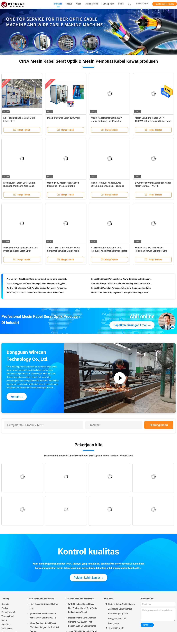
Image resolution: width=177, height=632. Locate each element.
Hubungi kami (159, 425)
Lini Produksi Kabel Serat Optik (80, 599)
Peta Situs (6, 624)
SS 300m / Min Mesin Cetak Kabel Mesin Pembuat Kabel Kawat (35, 293)
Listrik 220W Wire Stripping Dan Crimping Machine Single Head (119, 293)
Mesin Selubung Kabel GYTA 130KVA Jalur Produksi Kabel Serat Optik (153, 121)
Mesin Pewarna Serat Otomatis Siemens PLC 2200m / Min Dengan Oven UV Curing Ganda (82, 622)
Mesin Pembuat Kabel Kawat (41, 599)
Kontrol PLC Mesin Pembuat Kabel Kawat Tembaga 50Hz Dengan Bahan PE (121, 279)
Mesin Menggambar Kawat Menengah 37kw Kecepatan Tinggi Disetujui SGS (37, 284)
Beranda (5, 604)
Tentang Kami (7, 616)
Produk (4, 608)
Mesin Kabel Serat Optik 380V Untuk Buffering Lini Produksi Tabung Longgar (106, 121)
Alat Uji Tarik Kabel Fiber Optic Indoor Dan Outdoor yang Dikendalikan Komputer (37, 279)
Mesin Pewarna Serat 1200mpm (63, 118)
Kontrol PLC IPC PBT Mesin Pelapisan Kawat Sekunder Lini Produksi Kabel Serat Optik (151, 250)
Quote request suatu (165, 4)
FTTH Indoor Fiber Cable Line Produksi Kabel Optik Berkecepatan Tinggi (109, 250)
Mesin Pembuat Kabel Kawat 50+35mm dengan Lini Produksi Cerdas (107, 186)
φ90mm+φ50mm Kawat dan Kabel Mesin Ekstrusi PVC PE (43, 616)
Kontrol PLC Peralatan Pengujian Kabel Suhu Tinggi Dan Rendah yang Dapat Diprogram (121, 288)
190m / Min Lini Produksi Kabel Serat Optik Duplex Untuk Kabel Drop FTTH (63, 250)
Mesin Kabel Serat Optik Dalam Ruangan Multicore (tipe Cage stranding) (19, 186)
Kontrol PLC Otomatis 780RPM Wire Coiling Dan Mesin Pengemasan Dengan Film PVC (37, 288)
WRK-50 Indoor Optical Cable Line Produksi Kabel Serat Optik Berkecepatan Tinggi (20, 250)
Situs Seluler (7, 628)
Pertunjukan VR (8, 612)
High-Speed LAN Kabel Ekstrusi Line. (44, 606)
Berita (4, 620)
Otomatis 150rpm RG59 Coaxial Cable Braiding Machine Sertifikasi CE (121, 284)
